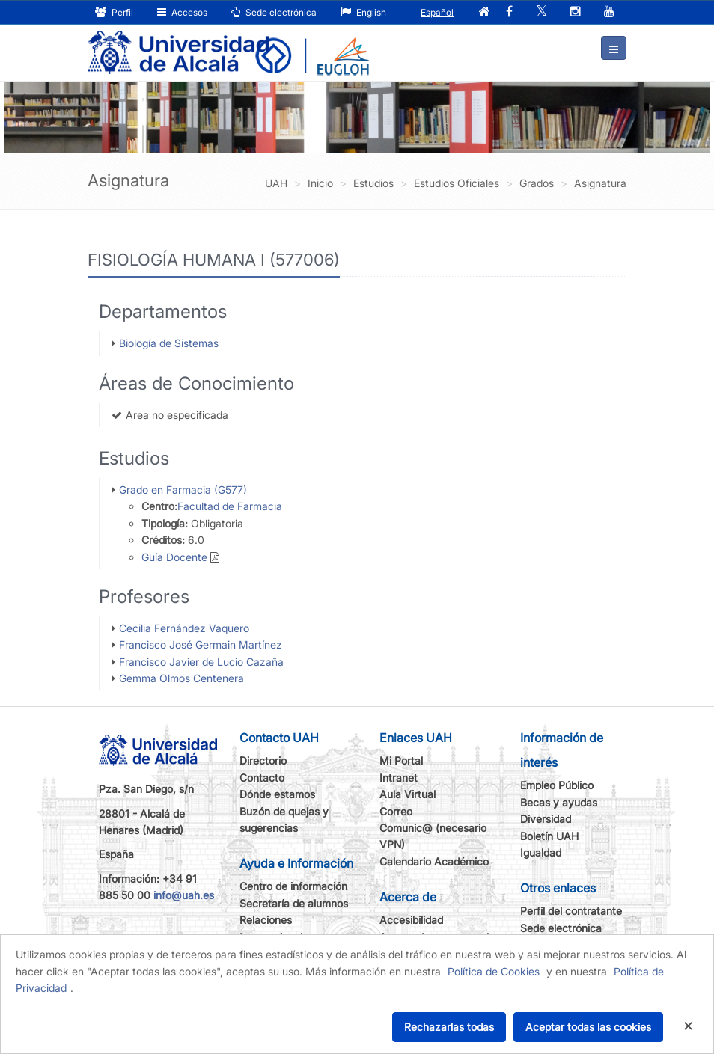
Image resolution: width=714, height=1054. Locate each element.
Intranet (398, 777)
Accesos (182, 12)
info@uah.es (183, 895)
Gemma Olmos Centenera (181, 678)
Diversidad (545, 818)
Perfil (114, 12)
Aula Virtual (407, 794)
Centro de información (293, 886)
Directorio (263, 760)
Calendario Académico (434, 861)
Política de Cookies (494, 971)
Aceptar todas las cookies (588, 1026)
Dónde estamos (277, 794)
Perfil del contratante (571, 910)
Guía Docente (174, 557)
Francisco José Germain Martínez (200, 644)
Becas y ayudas (558, 802)
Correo (395, 811)
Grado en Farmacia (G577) (183, 489)
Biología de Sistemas (169, 343)
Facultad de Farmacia (229, 506)
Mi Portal (401, 760)
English (363, 12)
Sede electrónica (274, 12)
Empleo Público (557, 785)
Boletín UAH (549, 836)
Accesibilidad (411, 919)
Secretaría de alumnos (293, 903)
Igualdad (540, 852)
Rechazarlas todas (449, 1026)
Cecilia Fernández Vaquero (184, 628)
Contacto (261, 777)
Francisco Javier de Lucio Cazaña (201, 661)
